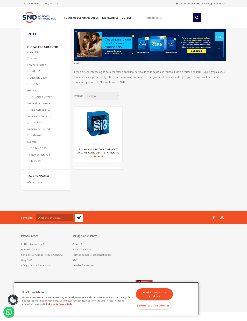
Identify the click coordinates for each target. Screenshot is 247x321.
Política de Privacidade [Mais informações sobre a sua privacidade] (59, 303)
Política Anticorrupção (33, 253)
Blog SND (26, 269)
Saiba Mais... (98, 166)
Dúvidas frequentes (83, 274)
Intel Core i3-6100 (40, 119)
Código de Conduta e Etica (36, 274)
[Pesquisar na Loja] (168, 17)
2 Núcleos (36, 131)
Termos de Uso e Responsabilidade (92, 264)
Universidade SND (31, 258)
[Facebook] (213, 227)
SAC (74, 269)
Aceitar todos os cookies (154, 294)
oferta (30, 191)
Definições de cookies (154, 305)
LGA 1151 (36, 80)
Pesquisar (197, 17)
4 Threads (36, 144)
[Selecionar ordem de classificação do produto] (101, 105)
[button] (13, 299)
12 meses (36, 170)
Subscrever (79, 227)
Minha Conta (220, 3)
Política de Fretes (81, 258)
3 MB (34, 67)
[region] (106, 299)
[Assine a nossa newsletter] (54, 227)
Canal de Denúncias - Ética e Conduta (42, 264)
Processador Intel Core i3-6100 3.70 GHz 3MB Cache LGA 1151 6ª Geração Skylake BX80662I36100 (98, 162)
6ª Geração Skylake (41, 106)
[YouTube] (222, 227)
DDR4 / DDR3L (39, 157)
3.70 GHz (36, 93)
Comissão (77, 253)
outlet (39, 191)
